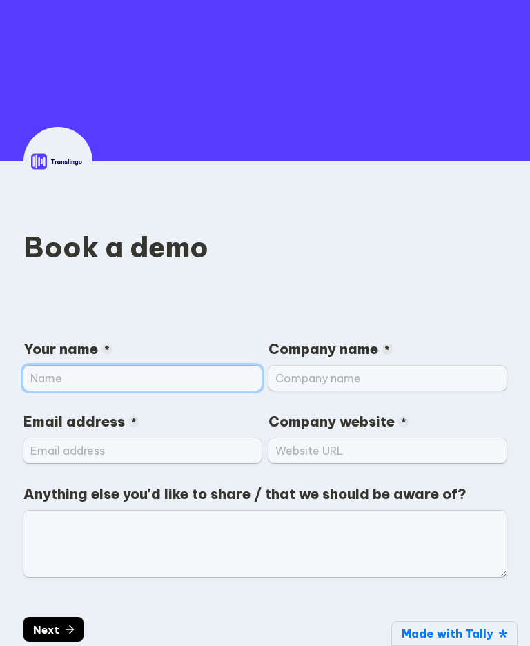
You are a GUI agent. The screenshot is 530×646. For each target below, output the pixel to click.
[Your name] (142, 378)
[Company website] (387, 450)
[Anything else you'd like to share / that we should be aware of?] (265, 544)
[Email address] (142, 450)
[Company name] (387, 378)
